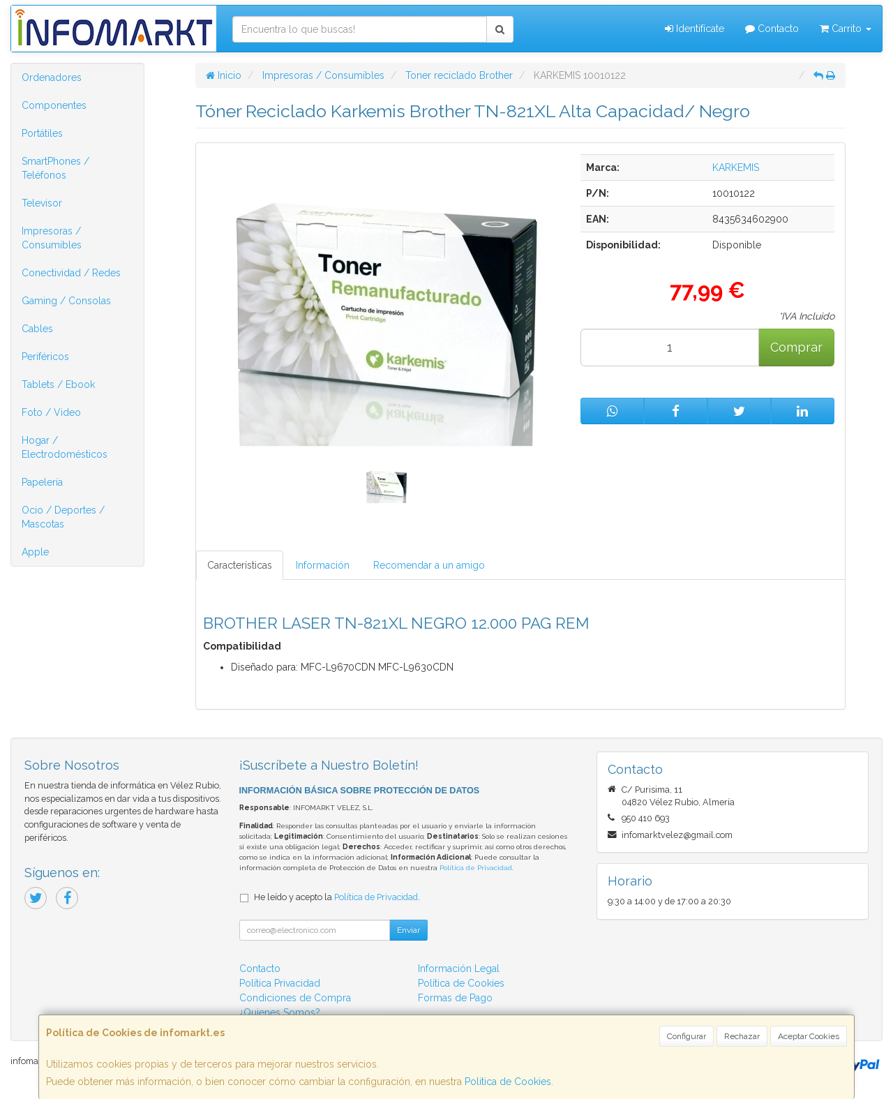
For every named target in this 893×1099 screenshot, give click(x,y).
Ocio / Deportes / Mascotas (63, 517)
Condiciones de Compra (295, 997)
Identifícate (694, 28)
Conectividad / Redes (71, 272)
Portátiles (42, 133)
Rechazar (742, 1036)
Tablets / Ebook (58, 384)
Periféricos (45, 356)
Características (239, 565)
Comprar (796, 347)
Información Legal (459, 968)
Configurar (686, 1036)
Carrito (845, 28)
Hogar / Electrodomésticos (64, 447)
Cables (37, 328)
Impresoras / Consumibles (52, 238)
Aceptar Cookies (808, 1036)
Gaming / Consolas (66, 300)
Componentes (54, 105)
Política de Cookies (508, 1081)
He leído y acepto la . (337, 897)
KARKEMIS (735, 167)
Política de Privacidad (476, 868)
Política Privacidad (279, 983)
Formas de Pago (455, 997)
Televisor (42, 203)
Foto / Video (51, 412)
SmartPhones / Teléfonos (55, 168)
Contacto (772, 28)
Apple (35, 552)
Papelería (42, 482)
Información (323, 565)
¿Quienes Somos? (279, 1012)
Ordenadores (52, 77)
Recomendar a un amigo (429, 565)
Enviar (408, 930)
